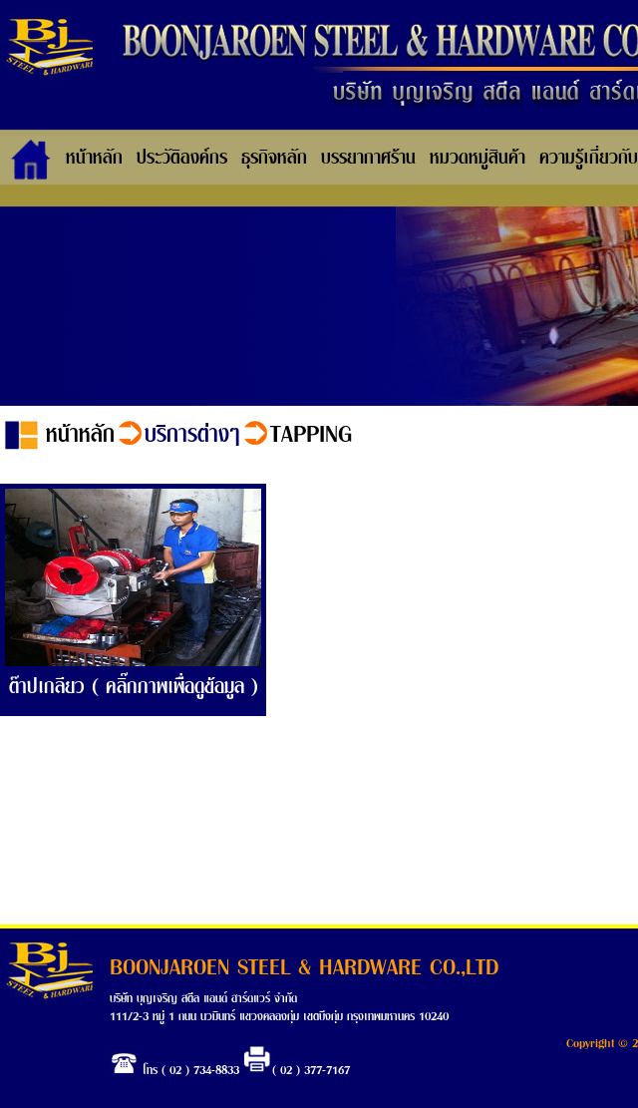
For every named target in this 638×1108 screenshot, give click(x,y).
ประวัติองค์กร (182, 156)
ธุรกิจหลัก (274, 156)
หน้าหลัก (94, 156)
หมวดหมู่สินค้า (477, 156)
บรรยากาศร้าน (368, 156)
